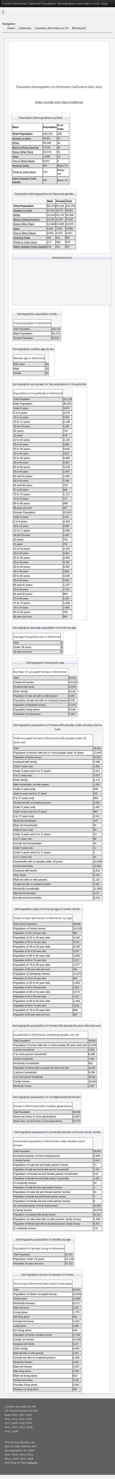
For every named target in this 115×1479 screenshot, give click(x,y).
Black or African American (26, 147)
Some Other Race (23, 152)
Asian (15, 156)
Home (11, 28)
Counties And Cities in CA (52, 28)
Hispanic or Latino (22, 138)
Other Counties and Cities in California (59, 102)
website (32, 1462)
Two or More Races (24, 161)
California (25, 28)
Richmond (79, 28)
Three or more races (24, 172)
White (16, 143)
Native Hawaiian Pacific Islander (30, 247)
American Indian (21, 165)
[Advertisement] (59, 62)
